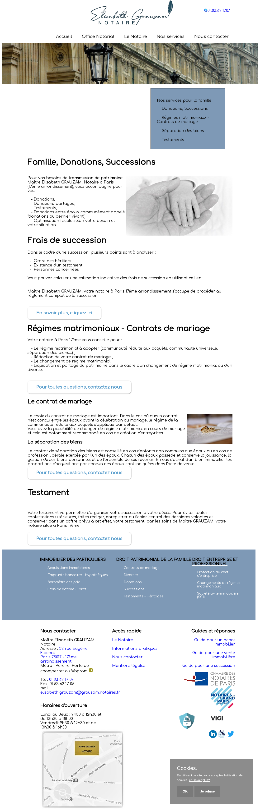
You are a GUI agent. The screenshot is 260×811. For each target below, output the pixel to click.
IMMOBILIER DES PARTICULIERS (73, 560)
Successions (134, 589)
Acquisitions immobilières (68, 568)
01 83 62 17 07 (61, 680)
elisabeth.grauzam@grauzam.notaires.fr (80, 692)
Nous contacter (211, 36)
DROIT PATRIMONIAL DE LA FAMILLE (153, 560)
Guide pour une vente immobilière (213, 655)
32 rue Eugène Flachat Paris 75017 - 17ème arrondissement (64, 655)
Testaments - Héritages (143, 596)
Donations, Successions (184, 108)
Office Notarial (98, 36)
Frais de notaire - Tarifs (66, 589)
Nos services (170, 36)
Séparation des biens (182, 131)
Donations (133, 582)
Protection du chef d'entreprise (212, 573)
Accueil (64, 36)
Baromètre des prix (63, 582)
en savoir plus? (199, 780)
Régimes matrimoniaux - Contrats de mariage (183, 119)
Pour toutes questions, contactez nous (79, 387)
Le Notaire (135, 36)
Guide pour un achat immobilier (214, 642)
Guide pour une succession (208, 666)
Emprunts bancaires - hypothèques (77, 575)
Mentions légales (128, 666)
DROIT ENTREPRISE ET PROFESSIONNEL (215, 562)
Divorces (131, 575)
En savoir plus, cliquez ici (64, 313)
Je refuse (207, 791)
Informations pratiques (134, 648)
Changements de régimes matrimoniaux (218, 584)
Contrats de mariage (141, 568)
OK (185, 791)
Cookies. (187, 768)
